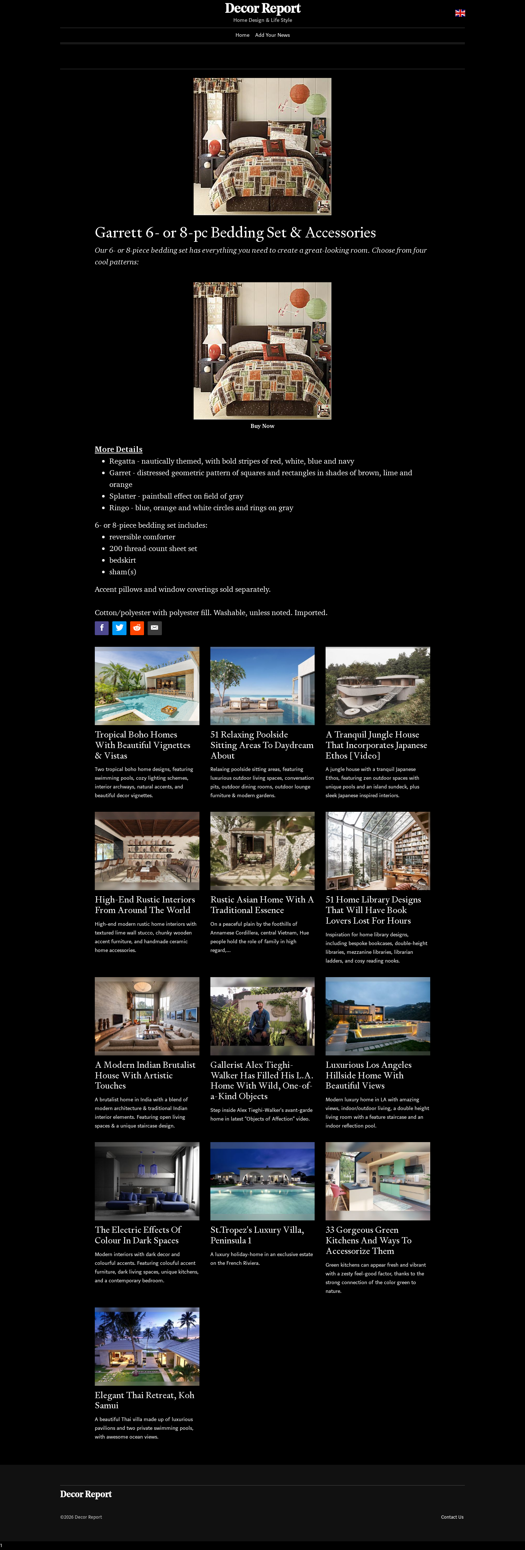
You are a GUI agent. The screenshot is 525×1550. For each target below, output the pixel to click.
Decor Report (262, 9)
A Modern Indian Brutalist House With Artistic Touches (145, 1075)
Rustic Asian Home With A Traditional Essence (262, 905)
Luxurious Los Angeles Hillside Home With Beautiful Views (369, 1075)
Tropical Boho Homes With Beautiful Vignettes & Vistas (142, 745)
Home (242, 35)
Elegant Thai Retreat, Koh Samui (144, 1400)
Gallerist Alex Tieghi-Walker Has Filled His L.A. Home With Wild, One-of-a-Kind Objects (262, 1080)
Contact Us (452, 1517)
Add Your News (272, 35)
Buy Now (262, 425)
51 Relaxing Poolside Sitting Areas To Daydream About (262, 745)
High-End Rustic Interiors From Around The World (145, 905)
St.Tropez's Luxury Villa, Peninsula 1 (257, 1235)
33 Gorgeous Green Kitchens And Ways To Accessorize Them (369, 1240)
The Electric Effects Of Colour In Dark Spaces (137, 1235)
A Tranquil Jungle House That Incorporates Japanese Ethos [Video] (376, 745)
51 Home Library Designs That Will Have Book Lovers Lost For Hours (373, 910)
